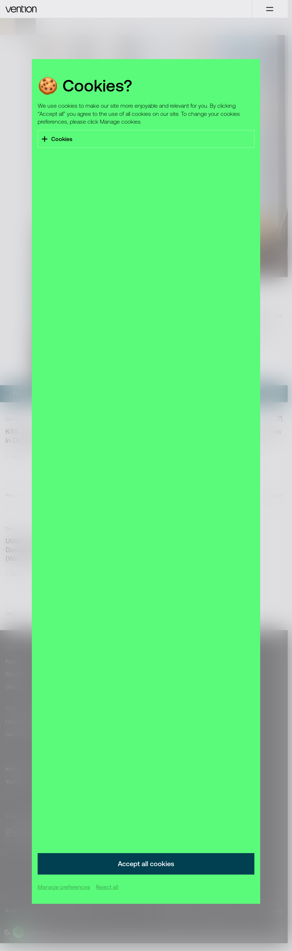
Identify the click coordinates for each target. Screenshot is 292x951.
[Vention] (126, 9)
